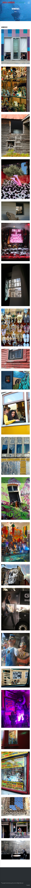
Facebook (28, 885)
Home (15, 11)
